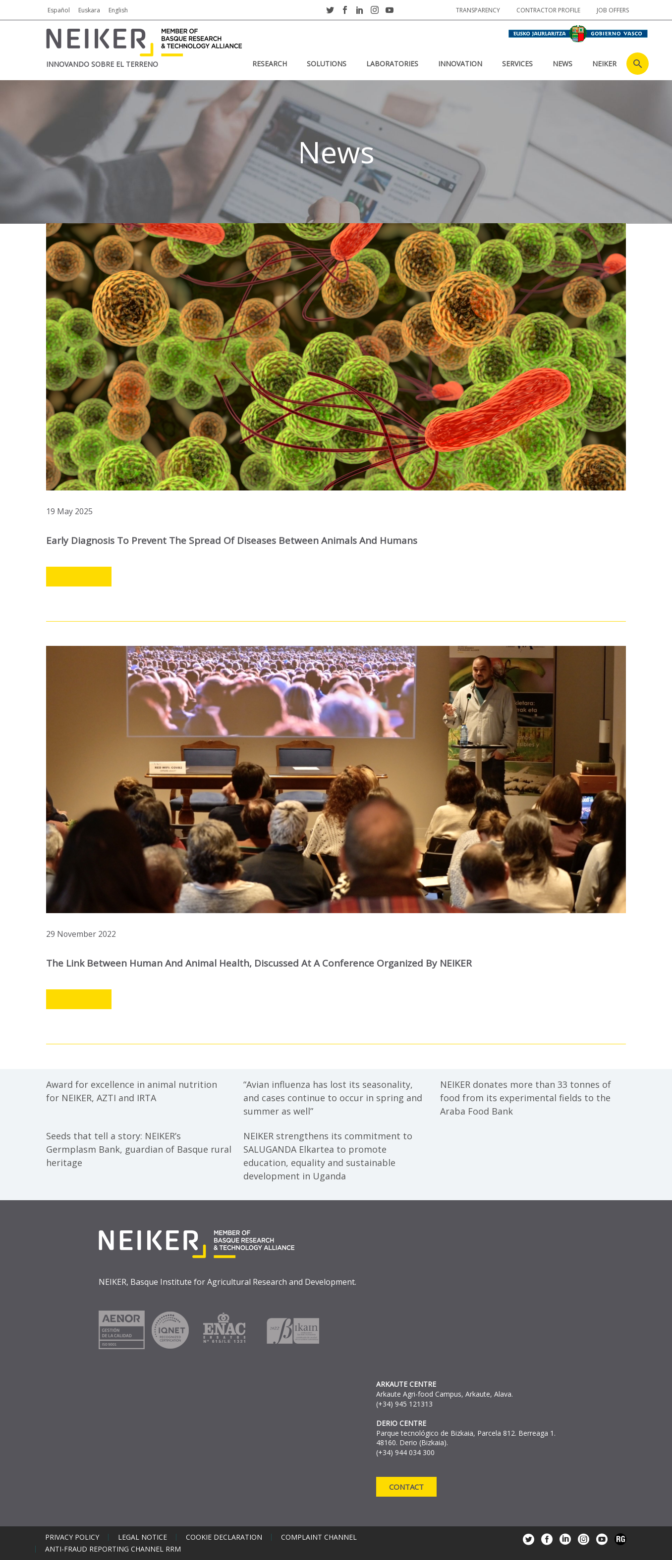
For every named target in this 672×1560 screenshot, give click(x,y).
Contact (406, 1487)
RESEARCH (269, 63)
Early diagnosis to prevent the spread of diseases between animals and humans (231, 540)
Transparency (478, 10)
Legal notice (142, 1537)
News (562, 63)
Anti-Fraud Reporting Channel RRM (113, 1549)
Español (59, 10)
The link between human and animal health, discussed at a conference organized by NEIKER (259, 963)
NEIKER (604, 63)
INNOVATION (460, 63)
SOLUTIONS (326, 63)
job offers (613, 10)
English (118, 10)
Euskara (89, 10)
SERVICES (517, 63)
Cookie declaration (224, 1537)
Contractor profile (548, 10)
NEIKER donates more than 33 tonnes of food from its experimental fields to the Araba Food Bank (525, 1097)
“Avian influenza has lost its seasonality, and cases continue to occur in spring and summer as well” (332, 1097)
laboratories (392, 63)
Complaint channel (319, 1537)
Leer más (78, 577)
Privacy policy (72, 1537)
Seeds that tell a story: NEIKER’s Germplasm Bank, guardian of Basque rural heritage (138, 1149)
